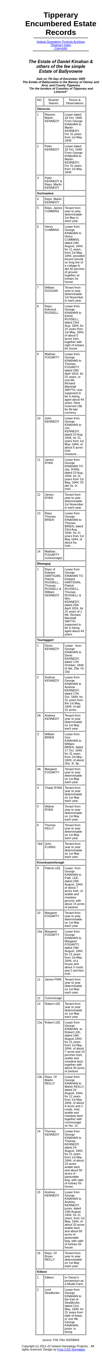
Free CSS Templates (71, 1349)
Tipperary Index (60, 45)
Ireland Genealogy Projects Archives (61, 41)
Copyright (60, 48)
